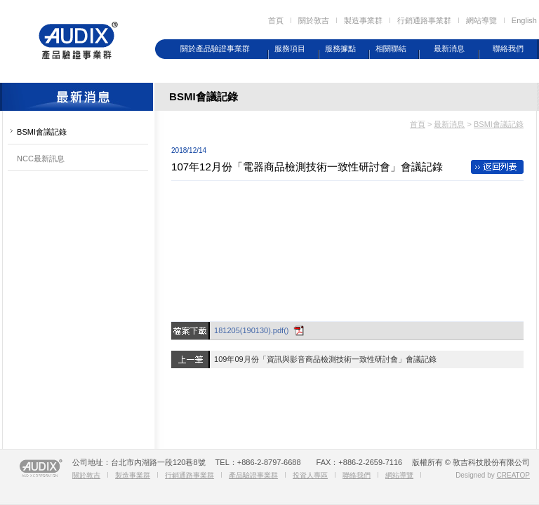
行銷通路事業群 (424, 20)
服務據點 (340, 48)
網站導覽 (481, 20)
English (524, 20)
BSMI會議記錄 (42, 132)
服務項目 (289, 48)
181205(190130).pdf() (251, 330)
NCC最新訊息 (41, 158)
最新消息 (449, 48)
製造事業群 (363, 20)
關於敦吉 (313, 20)
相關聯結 (390, 48)
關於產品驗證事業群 (215, 48)
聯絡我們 (508, 48)
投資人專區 (310, 475)
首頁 (276, 20)
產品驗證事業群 (253, 475)
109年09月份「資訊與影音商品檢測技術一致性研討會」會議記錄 (325, 359)
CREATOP (513, 475)
